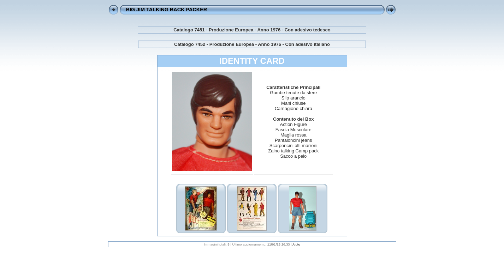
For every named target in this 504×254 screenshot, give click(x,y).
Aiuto (296, 244)
